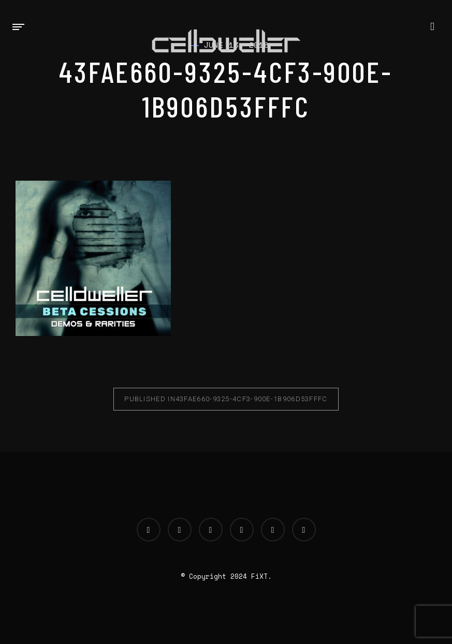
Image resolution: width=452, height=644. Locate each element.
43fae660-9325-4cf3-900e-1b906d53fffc (225, 399)
